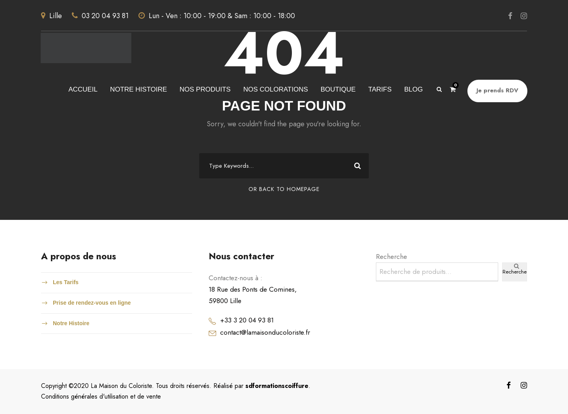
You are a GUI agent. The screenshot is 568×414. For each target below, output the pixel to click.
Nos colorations (275, 89)
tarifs (380, 89)
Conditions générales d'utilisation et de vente (101, 396)
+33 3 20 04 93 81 (247, 320)
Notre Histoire (71, 323)
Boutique (338, 89)
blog (413, 89)
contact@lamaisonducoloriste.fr (265, 332)
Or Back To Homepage (284, 189)
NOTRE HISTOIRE (138, 89)
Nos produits (204, 89)
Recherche (391, 256)
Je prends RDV (497, 90)
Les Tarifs (65, 282)
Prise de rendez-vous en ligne (92, 303)
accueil (82, 89)
